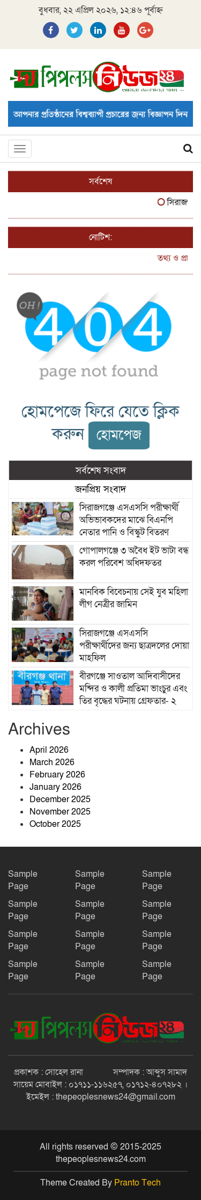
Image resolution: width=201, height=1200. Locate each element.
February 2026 (57, 775)
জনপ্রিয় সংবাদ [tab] (100, 489)
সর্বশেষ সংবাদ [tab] (101, 470)
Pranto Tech (137, 1183)
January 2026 (55, 787)
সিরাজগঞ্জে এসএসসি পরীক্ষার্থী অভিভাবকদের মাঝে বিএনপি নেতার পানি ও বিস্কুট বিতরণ (128, 520)
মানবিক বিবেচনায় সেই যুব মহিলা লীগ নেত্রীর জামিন (133, 598)
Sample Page (23, 880)
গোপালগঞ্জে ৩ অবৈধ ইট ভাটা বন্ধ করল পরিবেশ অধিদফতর (134, 556)
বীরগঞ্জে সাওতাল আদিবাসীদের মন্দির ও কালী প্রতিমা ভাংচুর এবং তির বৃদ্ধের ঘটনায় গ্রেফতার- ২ (133, 688)
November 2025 (60, 812)
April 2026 (49, 750)
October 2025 (55, 824)
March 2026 (52, 762)
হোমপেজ (119, 435)
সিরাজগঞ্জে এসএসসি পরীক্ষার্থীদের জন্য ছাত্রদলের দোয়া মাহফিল (134, 645)
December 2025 (60, 799)
